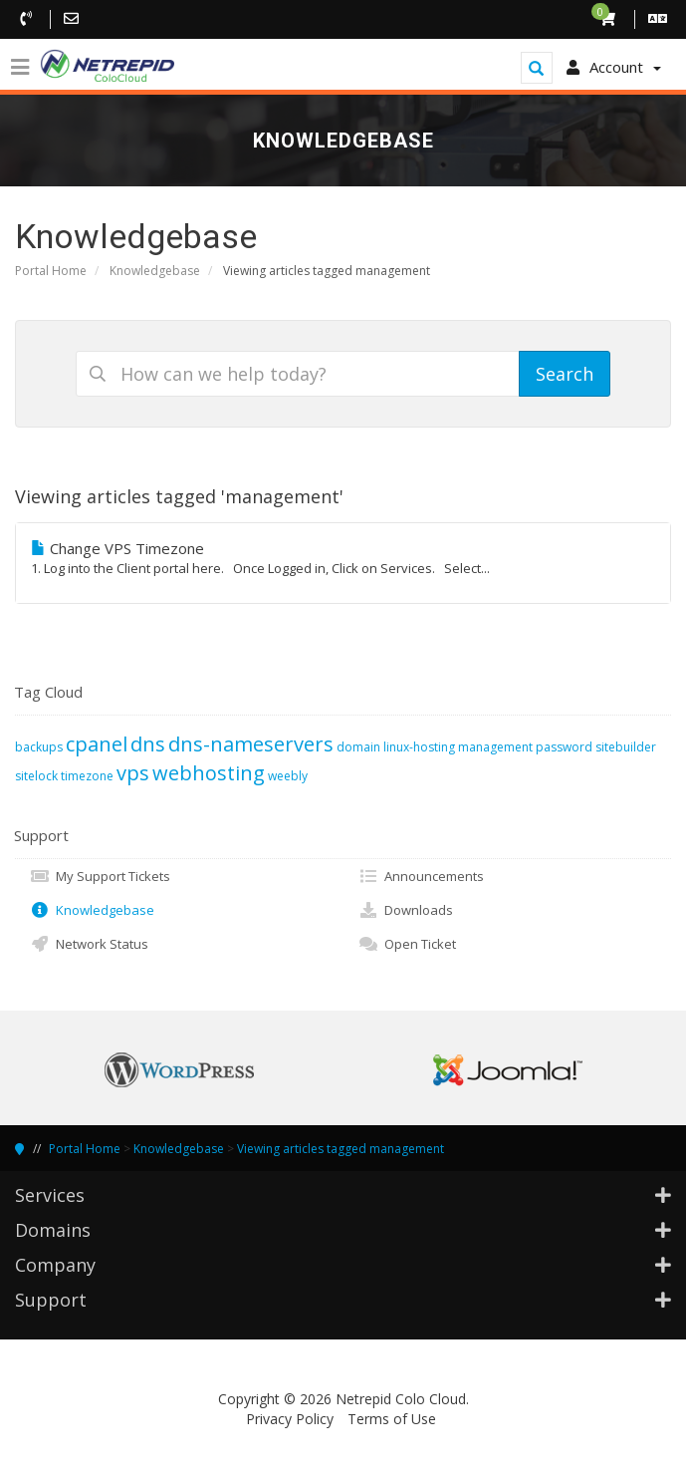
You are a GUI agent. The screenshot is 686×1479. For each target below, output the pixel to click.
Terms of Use (391, 1418)
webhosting (208, 772)
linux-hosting (419, 747)
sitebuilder (625, 747)
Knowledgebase (155, 270)
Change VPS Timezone (343, 558)
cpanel (96, 744)
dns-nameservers (251, 744)
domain (358, 747)
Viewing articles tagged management (340, 1148)
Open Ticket (407, 944)
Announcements (421, 876)
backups (39, 747)
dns (147, 744)
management (495, 747)
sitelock (36, 775)
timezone (87, 775)
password (564, 747)
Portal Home (51, 270)
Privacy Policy (290, 1418)
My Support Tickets (100, 876)
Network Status (89, 944)
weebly (288, 775)
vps (132, 772)
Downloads (405, 910)
